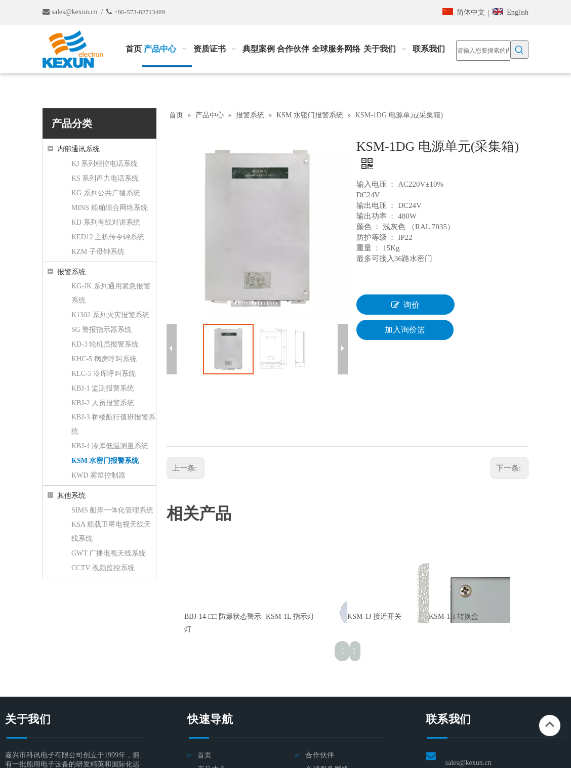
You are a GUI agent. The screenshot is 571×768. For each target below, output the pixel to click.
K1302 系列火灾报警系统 (110, 315)
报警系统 (71, 272)
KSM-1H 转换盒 (453, 616)
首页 (204, 755)
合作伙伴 (319, 755)
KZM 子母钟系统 (98, 251)
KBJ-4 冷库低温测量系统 (109, 446)
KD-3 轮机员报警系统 (105, 344)
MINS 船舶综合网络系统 (109, 207)
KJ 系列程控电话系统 (104, 163)
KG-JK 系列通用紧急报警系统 (110, 293)
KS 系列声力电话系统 (105, 178)
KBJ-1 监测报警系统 (102, 388)
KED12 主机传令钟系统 (107, 237)
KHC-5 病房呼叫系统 (104, 359)
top (550, 724)
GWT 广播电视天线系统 (108, 553)
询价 (405, 304)
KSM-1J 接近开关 (374, 616)
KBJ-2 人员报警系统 (102, 403)
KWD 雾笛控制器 (98, 475)
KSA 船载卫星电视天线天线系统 (111, 531)
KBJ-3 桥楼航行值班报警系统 (113, 424)
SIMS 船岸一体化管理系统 (112, 510)
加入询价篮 (405, 329)
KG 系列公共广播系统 (105, 193)
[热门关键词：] (519, 49)
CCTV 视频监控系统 (103, 568)
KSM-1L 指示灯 (290, 616)
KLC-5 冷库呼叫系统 (103, 373)
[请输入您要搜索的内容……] (483, 50)
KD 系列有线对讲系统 (105, 222)
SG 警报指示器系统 (101, 329)
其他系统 (71, 495)
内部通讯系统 (78, 149)
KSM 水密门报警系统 (105, 460)
